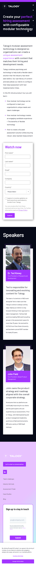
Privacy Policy (22, 210)
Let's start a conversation (14, 464)
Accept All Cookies (18, 561)
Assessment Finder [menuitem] (9, 489)
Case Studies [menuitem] (7, 494)
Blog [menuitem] (4, 499)
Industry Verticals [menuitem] (8, 484)
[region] (18, 554)
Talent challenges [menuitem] (8, 479)
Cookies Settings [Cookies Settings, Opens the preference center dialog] (18, 556)
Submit (18, 538)
